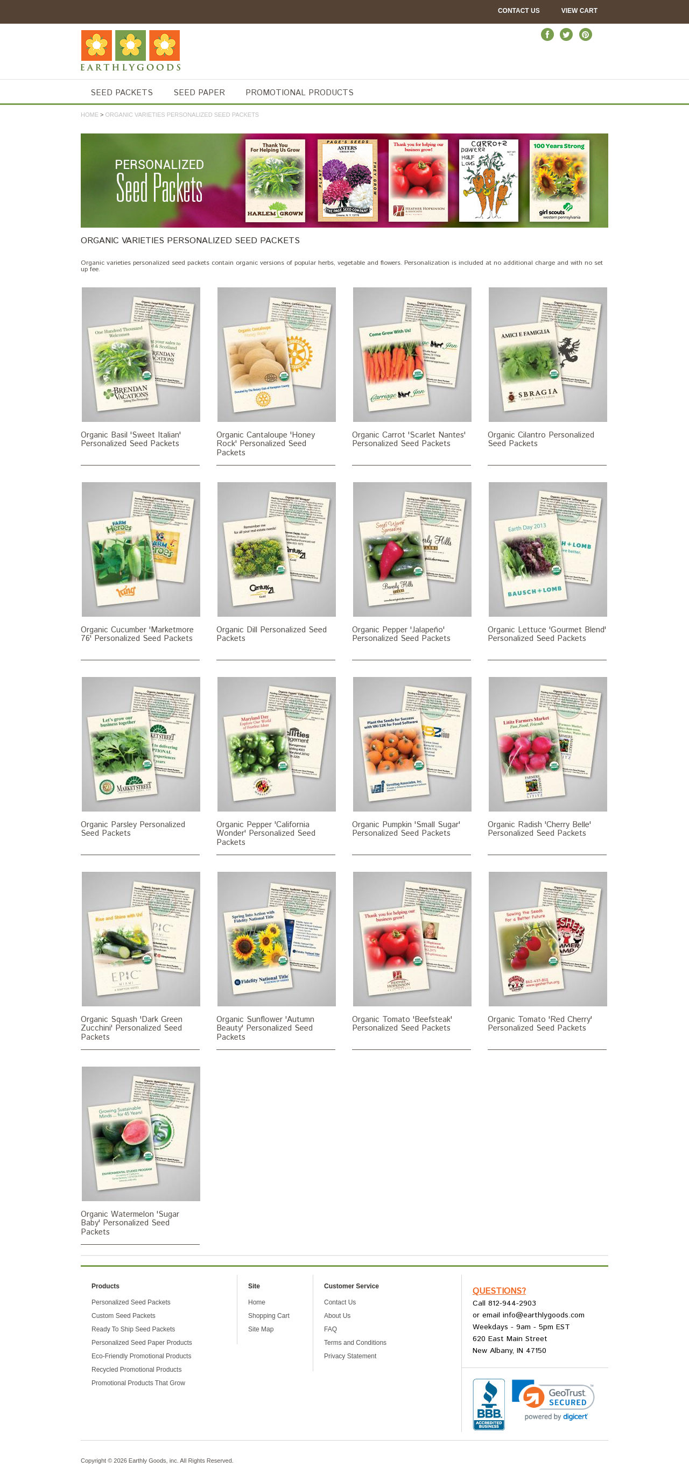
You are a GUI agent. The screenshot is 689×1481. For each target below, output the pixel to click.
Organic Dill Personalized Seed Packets (275, 562)
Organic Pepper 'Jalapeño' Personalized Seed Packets (411, 562)
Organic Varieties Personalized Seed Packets (182, 114)
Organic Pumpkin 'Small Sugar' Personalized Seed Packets (411, 757)
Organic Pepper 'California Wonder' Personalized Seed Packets (275, 761)
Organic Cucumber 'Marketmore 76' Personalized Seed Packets (140, 562)
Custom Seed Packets (124, 1316)
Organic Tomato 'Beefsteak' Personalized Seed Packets (411, 952)
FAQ (330, 1329)
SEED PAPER (199, 92)
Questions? (499, 1291)
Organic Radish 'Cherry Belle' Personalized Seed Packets (547, 757)
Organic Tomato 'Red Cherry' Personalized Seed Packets (547, 952)
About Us (337, 1316)
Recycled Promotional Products (136, 1369)
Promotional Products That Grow (138, 1383)
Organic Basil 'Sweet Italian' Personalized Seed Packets (140, 367)
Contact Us (519, 11)
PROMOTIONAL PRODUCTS (299, 92)
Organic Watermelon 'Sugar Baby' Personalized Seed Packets (140, 1151)
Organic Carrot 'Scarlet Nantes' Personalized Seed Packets (411, 367)
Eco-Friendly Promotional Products (141, 1356)
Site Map (260, 1329)
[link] (553, 1400)
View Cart (579, 11)
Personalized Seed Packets (131, 1302)
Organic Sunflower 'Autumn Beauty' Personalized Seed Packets (275, 956)
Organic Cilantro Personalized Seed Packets (547, 367)
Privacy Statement (350, 1356)
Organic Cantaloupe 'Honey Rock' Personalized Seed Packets (275, 371)
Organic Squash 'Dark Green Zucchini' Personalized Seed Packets (140, 956)
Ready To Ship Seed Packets (133, 1329)
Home (90, 114)
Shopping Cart (269, 1316)
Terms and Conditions (355, 1342)
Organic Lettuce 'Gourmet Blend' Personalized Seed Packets (547, 562)
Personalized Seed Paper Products (142, 1342)
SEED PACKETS (121, 92)
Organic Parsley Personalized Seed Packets (140, 757)
